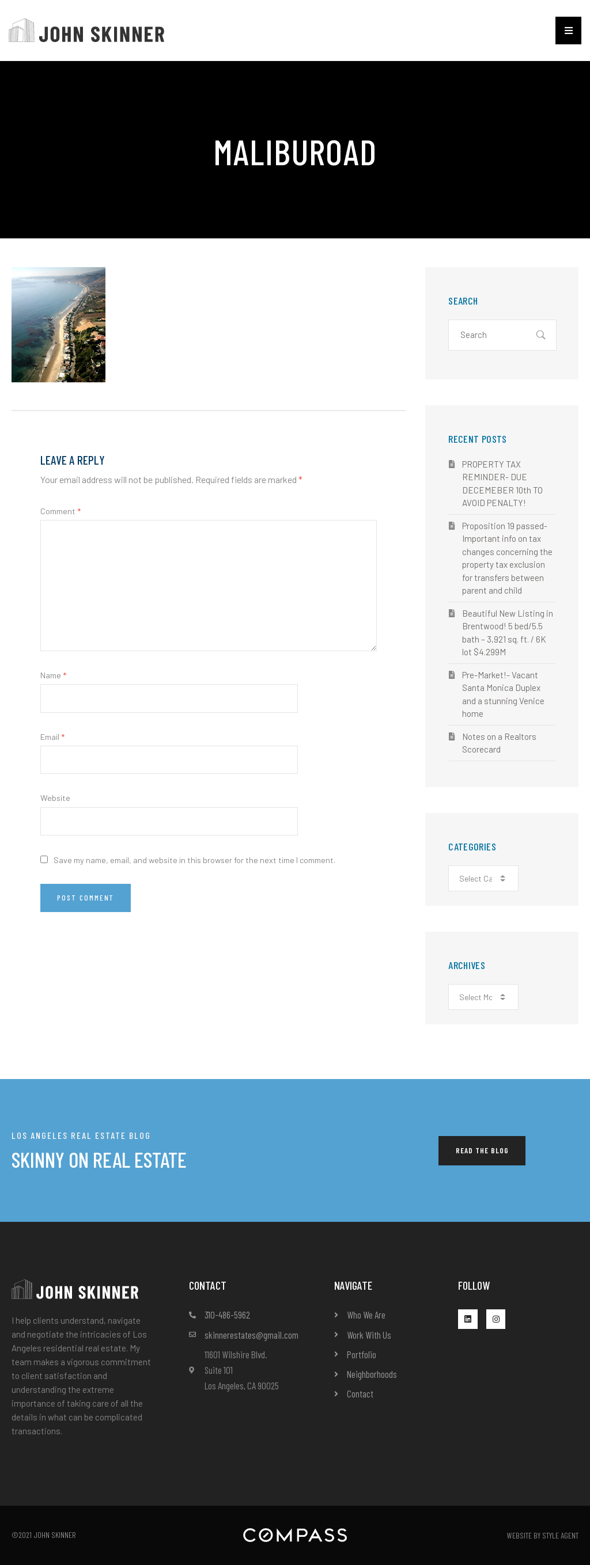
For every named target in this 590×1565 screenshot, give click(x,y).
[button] (568, 30)
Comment (60, 511)
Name (53, 675)
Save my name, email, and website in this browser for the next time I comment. (194, 860)
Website (55, 798)
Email (52, 737)
